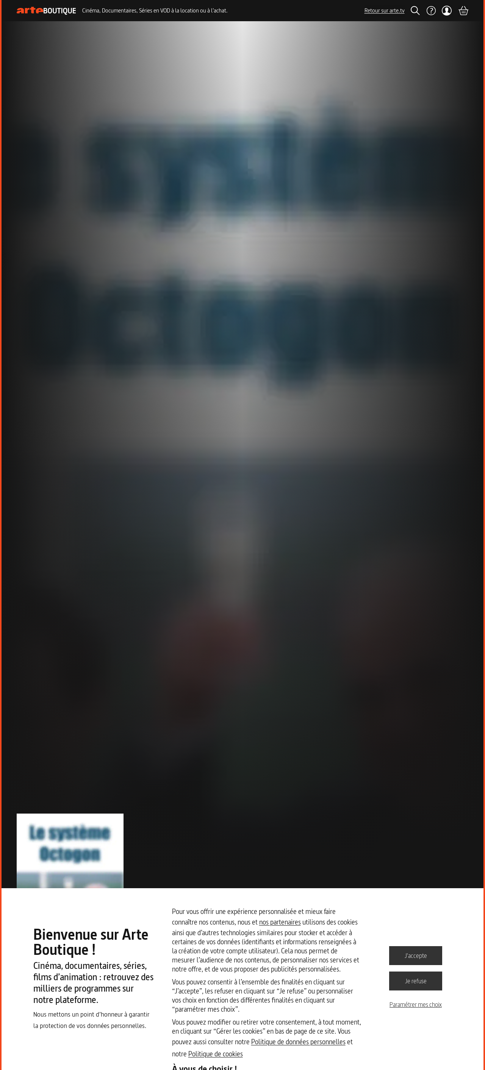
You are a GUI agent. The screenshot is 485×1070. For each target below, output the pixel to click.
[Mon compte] (447, 11)
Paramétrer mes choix (416, 1004)
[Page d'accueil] (46, 10)
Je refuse (416, 980)
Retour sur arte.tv (385, 10)
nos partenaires (280, 922)
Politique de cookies (215, 1054)
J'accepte (416, 955)
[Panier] (463, 11)
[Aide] (431, 11)
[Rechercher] (415, 11)
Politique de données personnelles (298, 1042)
